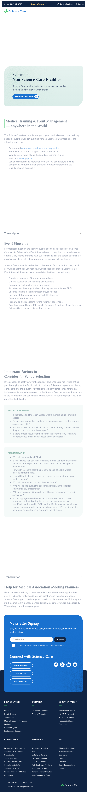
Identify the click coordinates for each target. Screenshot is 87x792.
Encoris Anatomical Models (15, 772)
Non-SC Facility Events (13, 762)
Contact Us (21, 673)
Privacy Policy (12, 782)
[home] (15, 11)
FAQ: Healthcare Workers (42, 765)
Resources (63, 724)
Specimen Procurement (14, 752)
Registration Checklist (13, 731)
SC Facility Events (11, 758)
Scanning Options (11, 755)
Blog (33, 752)
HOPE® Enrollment (66, 714)
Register (7, 724)
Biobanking (8, 775)
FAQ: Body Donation (39, 758)
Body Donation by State (41, 775)
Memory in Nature (66, 752)
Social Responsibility (67, 765)
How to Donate (10, 714)
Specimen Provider (12, 768)
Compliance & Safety (12, 765)
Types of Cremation (39, 714)
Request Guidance (66, 721)
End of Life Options (66, 718)
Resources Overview (40, 748)
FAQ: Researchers (39, 762)
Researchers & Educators (14, 748)
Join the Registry (21, 681)
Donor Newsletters (39, 768)
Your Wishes (9, 718)
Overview (8, 711)
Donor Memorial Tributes (42, 772)
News (61, 758)
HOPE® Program (10, 728)
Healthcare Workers (67, 711)
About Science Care (67, 748)
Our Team (63, 755)
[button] (80, 11)
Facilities (62, 762)
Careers (62, 768)
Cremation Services (40, 711)
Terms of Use (27, 782)
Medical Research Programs (15, 721)
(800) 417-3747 (21, 665)
